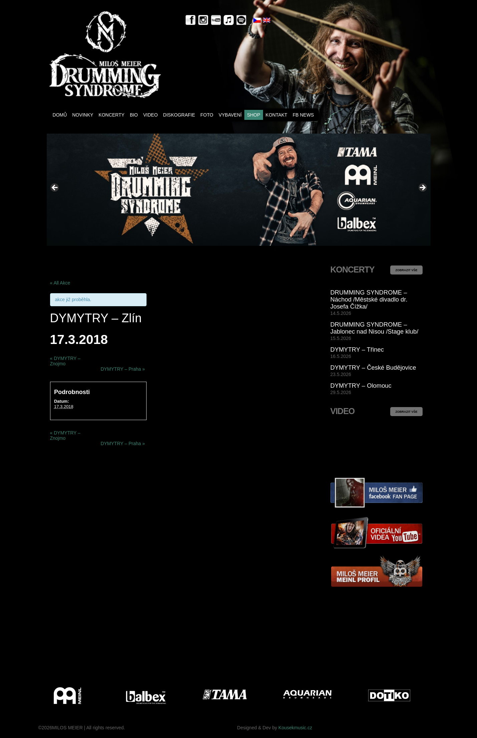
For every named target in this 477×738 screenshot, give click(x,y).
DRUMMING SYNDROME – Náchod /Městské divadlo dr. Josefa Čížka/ (369, 299)
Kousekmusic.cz (295, 727)
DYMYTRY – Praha (122, 369)
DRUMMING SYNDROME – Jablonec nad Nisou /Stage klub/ (374, 328)
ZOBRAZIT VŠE (406, 270)
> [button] (422, 188)
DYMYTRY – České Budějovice (373, 367)
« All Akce (60, 283)
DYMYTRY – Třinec (357, 349)
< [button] (55, 188)
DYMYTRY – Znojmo (65, 361)
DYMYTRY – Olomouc (361, 385)
